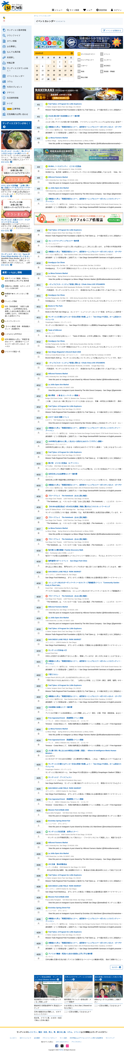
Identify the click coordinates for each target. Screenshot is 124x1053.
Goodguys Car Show (56, 262)
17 (65, 71)
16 (60, 71)
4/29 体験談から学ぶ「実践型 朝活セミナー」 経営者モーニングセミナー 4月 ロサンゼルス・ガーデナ (17, 342)
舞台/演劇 (84, 77)
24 (65, 75)
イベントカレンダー (15, 76)
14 (48, 71)
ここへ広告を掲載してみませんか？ (77, 1012)
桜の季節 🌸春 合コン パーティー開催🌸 (64, 395)
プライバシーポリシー (49, 1038)
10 (65, 66)
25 (71, 75)
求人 (50, 1032)
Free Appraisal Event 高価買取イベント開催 (65, 718)
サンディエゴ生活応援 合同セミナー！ (63, 832)
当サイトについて (25, 1038)
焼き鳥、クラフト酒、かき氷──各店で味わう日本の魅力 (48, 1019)
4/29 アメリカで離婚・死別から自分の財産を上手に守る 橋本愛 (17, 279)
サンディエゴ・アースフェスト (60, 777)
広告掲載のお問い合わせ (17, 114)
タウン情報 (12, 41)
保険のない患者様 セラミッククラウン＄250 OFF (17, 287)
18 (71, 71)
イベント (107, 54)
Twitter (62, 1045)
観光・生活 (43, 1032)
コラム (10, 81)
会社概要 (37, 1038)
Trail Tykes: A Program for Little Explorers (65, 104)
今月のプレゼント (14, 87)
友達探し (11, 57)
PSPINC (61, 1050)
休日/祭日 (107, 66)
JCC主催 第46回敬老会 (57, 864)
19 (37, 75)
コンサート (108, 60)
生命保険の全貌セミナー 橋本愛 (60, 707)
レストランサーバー (12, 321)
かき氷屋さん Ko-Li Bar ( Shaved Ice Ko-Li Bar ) (78, 1007)
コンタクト (13, 1038)
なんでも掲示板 (13, 52)
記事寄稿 (16, 109)
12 (37, 71)
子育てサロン (53, 674)
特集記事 (11, 63)
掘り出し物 (61, 1032)
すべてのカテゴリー (88, 54)
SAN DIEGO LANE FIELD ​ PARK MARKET (64, 572)
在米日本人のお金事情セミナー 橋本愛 (62, 474)
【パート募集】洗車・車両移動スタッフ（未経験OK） (17, 327)
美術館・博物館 (109, 71)
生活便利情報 (12, 98)
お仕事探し (12, 46)
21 (48, 75)
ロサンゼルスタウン (62, 1042)
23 (60, 75)
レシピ (10, 103)
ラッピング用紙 (11, 301)
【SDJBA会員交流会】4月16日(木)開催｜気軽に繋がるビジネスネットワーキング (79, 506)
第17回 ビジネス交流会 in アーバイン (63, 463)
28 (48, 79)
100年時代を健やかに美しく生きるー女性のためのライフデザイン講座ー (75, 441)
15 (54, 71)
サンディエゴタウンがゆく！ (17, 69)
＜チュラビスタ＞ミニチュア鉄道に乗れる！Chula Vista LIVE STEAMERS (76, 284)
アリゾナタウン (77, 1042)
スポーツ (84, 66)
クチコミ (11, 92)
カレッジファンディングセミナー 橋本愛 (63, 241)
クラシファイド (13, 35)
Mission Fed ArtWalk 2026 (58, 810)
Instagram (67, 1045)
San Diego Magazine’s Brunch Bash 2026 (64, 352)
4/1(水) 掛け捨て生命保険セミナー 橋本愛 (64, 116)
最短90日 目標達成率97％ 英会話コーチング (48, 1007)
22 (54, 75)
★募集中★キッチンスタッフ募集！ (17, 295)
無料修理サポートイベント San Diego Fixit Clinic (67, 561)
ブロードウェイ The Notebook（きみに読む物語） (68, 496)
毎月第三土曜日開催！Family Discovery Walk (65, 550)
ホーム (36, 15)
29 (54, 79)
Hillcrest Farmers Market (58, 177)
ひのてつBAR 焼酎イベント (58, 417)
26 (37, 79)
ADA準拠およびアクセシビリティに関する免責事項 (86, 1038)
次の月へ (116, 967)
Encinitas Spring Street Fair (59, 821)
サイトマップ (110, 1038)
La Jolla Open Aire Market (58, 188)
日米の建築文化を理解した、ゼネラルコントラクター (47, 1013)
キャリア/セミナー (87, 60)
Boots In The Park (55, 306)
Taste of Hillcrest (55, 330)
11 (71, 66)
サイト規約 (63, 1038)
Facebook (56, 1045)
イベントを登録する (112, 30)
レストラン (32, 1032)
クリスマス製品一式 (12, 352)
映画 (82, 71)
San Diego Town (11, 7)
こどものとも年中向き (13, 334)
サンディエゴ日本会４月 (57, 650)
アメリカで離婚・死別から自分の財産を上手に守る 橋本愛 (70, 954)
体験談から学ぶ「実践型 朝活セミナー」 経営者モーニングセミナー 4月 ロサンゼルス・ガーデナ (85, 127)
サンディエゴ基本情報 (16, 30)
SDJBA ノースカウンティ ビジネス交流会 (64, 166)
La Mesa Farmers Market (58, 138)
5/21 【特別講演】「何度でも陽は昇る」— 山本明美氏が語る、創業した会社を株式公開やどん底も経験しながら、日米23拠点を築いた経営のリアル (17, 311)
